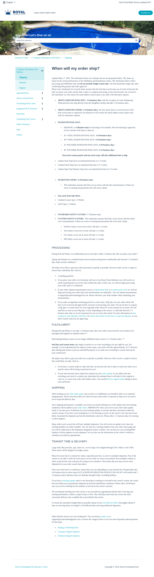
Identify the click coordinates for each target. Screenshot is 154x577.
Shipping (68, 58)
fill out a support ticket (115, 379)
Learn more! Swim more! (45, 13)
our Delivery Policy (110, 503)
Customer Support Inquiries (69, 532)
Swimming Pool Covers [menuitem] (26, 119)
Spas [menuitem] (18, 130)
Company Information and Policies (46, 58)
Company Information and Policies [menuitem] (27, 70)
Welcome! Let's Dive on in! (33, 35)
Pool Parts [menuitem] (21, 114)
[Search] (136, 40)
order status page (76, 394)
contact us (104, 516)
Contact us (145, 13)
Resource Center (21, 58)
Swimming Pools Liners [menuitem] (26, 103)
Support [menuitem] (22, 88)
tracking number (69, 481)
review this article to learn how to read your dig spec (111, 316)
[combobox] (74, 40)
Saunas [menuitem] (19, 135)
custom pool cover (119, 290)
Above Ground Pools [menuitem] (25, 98)
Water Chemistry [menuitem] (23, 124)
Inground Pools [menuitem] (23, 93)
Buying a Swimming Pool (68, 527)
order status (106, 373)
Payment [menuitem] (22, 82)
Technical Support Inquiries (69, 536)
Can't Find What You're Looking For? (135, 2)
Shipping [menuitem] (23, 77)
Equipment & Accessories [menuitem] (27, 109)
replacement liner (101, 290)
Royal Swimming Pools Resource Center (31, 567)
